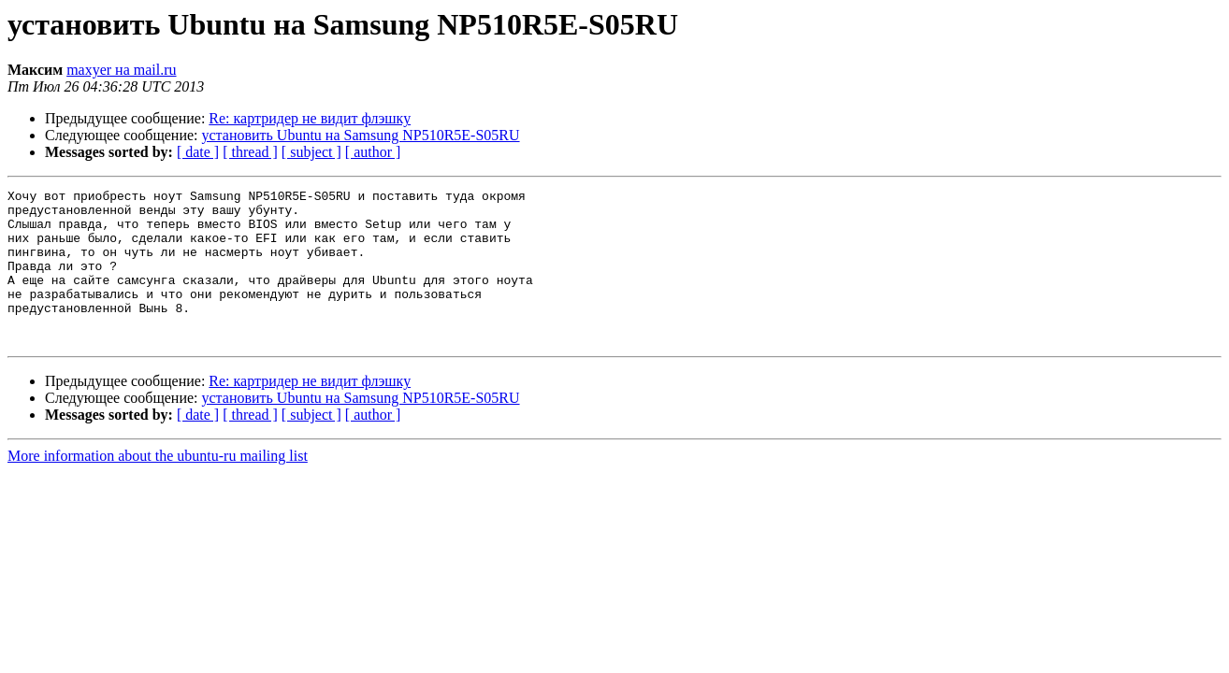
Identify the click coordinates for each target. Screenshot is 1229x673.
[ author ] (373, 152)
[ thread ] (250, 152)
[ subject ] (311, 152)
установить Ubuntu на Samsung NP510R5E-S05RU (361, 135)
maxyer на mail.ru (121, 70)
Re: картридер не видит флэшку (310, 118)
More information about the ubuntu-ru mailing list (157, 486)
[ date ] (198, 152)
